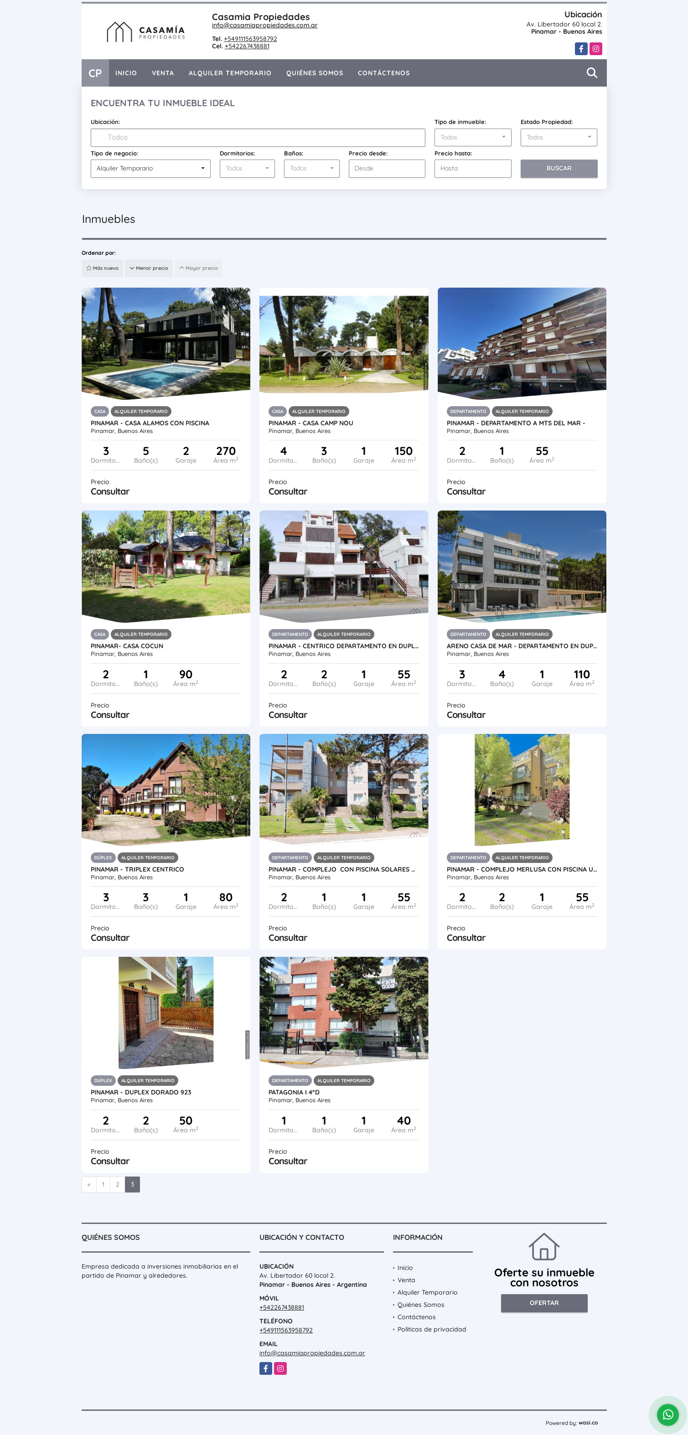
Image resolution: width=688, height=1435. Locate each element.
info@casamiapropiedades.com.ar (265, 25)
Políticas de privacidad (432, 1329)
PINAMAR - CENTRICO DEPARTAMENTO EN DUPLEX (344, 646)
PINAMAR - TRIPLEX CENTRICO (137, 869)
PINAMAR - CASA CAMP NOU (311, 423)
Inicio (126, 73)
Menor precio (148, 268)
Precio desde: (368, 153)
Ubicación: (105, 121)
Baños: (294, 153)
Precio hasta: (453, 153)
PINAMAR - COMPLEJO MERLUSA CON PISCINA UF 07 (522, 869)
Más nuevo (102, 268)
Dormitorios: (237, 153)
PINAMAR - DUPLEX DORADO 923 (141, 1092)
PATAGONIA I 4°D (294, 1092)
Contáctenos (384, 73)
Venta (163, 73)
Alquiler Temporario (230, 73)
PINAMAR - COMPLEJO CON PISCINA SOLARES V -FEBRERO (344, 869)
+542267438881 (247, 46)
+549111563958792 (250, 39)
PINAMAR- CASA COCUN (127, 646)
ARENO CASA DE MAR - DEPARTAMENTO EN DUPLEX (522, 646)
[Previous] (89, 1185)
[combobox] (473, 138)
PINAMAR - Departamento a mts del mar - (516, 423)
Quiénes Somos (314, 73)
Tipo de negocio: (115, 153)
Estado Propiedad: (547, 121)
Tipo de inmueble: (460, 121)
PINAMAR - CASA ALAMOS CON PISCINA (150, 423)
